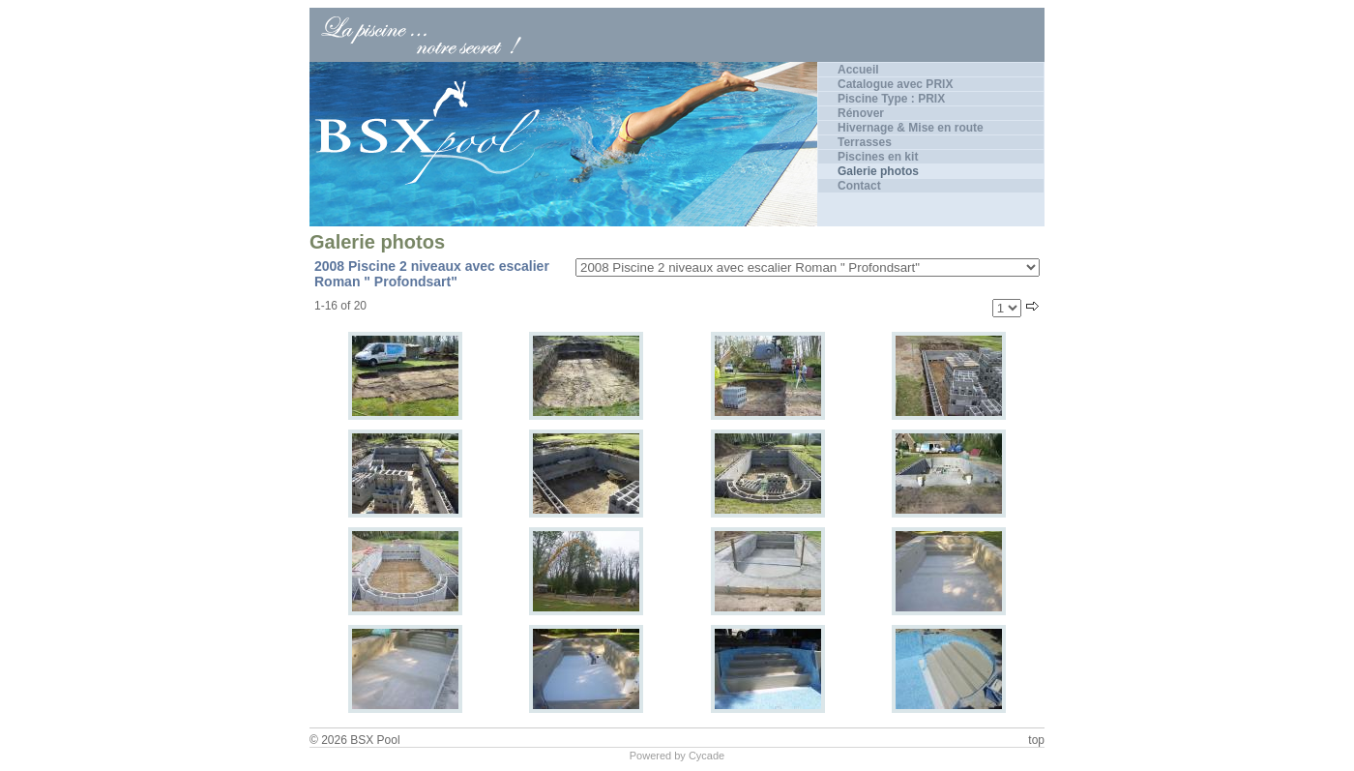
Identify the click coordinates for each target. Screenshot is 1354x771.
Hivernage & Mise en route (911, 127)
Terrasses (865, 142)
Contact (859, 186)
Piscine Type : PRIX (891, 98)
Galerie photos (878, 171)
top (1036, 740)
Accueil (858, 69)
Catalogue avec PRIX (895, 84)
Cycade (706, 755)
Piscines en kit (878, 156)
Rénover (861, 113)
